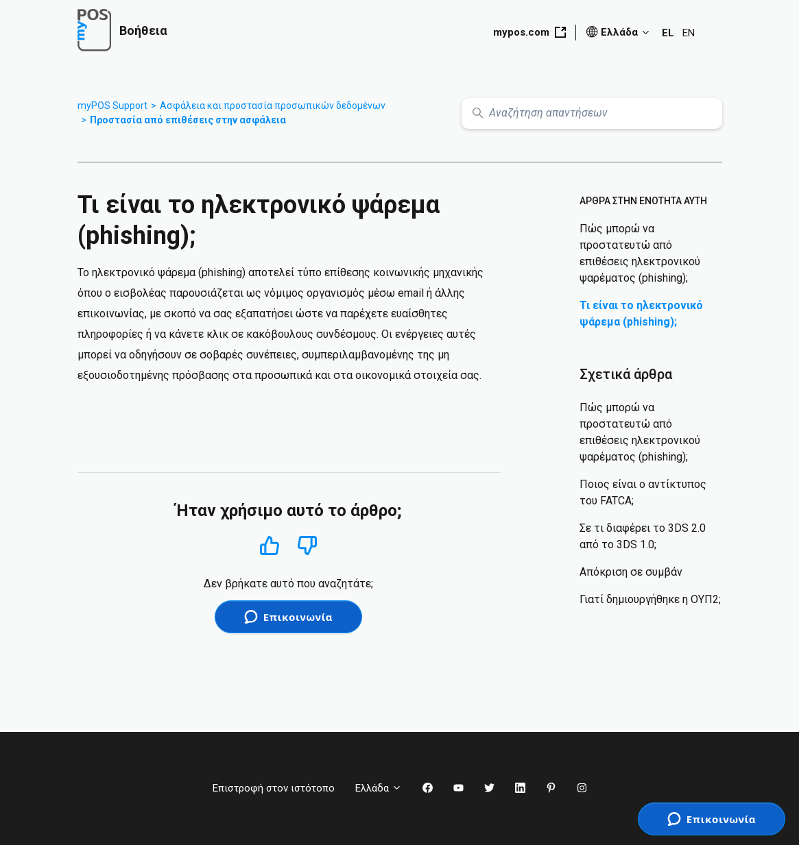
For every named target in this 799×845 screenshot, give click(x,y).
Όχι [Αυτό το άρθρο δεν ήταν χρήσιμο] (307, 545)
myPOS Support (112, 105)
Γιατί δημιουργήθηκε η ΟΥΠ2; (650, 599)
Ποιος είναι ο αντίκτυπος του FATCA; (643, 492)
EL (668, 33)
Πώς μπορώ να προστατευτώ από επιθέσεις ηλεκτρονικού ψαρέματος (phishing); (640, 253)
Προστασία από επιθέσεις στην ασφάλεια (188, 119)
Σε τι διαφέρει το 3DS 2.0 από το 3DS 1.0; (643, 536)
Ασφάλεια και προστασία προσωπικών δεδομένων (272, 105)
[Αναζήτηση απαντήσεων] (592, 113)
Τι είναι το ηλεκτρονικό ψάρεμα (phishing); (641, 313)
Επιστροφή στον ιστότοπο (274, 788)
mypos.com (529, 32)
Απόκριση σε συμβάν (631, 571)
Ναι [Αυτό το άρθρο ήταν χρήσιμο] (269, 545)
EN (688, 33)
